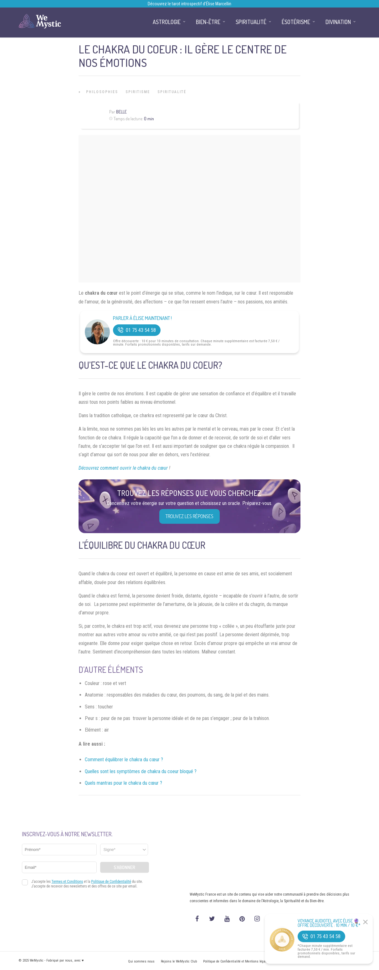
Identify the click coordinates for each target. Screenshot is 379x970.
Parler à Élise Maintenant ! (142, 318)
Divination (338, 21)
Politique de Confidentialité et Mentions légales (236, 961)
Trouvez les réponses (189, 516)
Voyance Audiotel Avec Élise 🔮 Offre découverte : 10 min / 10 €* (329, 923)
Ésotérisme (296, 21)
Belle (121, 111)
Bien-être (208, 21)
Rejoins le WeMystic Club (179, 961)
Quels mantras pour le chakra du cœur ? (123, 783)
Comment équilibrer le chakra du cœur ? (124, 759)
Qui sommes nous (141, 961)
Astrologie (167, 21)
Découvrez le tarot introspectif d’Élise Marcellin (189, 3)
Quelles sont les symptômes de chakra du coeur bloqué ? (141, 771)
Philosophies (102, 92)
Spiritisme (137, 92)
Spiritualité (171, 92)
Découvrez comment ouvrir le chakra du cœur (124, 468)
